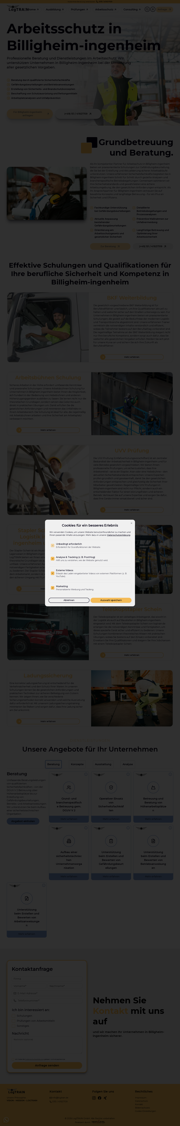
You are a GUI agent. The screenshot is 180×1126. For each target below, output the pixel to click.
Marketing (62, 586)
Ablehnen (69, 600)
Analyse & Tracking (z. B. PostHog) (75, 557)
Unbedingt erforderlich (69, 544)
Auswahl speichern (111, 600)
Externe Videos (64, 570)
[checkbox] (52, 545)
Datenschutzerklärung (118, 535)
